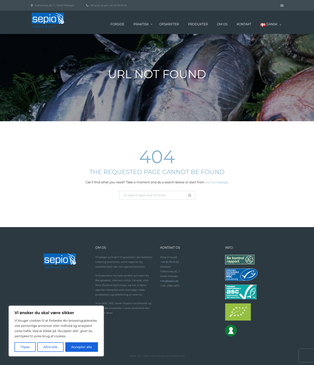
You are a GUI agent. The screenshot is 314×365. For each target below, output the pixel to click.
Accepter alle (81, 347)
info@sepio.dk (169, 281)
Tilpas (25, 347)
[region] (56, 331)
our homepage (216, 182)
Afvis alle (50, 347)
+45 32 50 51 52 (117, 5)
